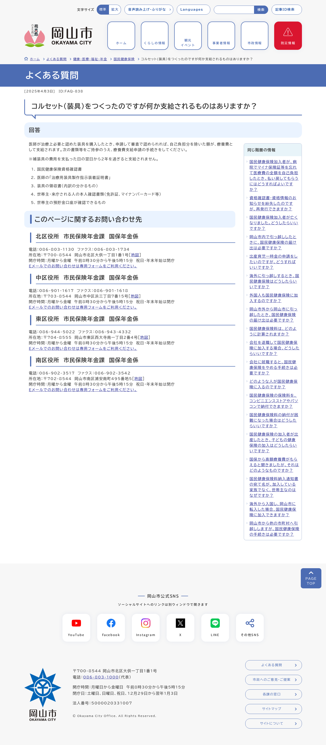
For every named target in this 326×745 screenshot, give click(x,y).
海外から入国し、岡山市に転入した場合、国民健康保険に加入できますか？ (273, 509)
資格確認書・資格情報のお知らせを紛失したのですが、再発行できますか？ (273, 203)
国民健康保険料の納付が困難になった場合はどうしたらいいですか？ (274, 420)
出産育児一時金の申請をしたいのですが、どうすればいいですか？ (274, 261)
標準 (102, 9)
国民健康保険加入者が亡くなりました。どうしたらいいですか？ (274, 223)
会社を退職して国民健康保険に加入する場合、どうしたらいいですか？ (275, 348)
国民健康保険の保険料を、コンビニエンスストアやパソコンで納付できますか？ (274, 400)
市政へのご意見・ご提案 (272, 680)
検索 (261, 9)
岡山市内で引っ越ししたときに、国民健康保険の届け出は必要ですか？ (273, 242)
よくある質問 (57, 59)
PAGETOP (311, 581)
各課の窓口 (272, 694)
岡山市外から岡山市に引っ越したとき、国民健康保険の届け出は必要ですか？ (274, 314)
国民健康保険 (124, 59)
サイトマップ (271, 709)
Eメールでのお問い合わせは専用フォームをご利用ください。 (83, 266)
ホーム (35, 59)
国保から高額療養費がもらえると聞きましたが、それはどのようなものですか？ (274, 464)
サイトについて (271, 723)
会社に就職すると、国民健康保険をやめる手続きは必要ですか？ (274, 367)
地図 (135, 255)
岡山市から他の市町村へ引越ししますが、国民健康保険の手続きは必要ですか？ (275, 528)
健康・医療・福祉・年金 (90, 59)
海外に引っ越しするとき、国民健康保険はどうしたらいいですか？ (274, 281)
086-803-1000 (101, 677)
